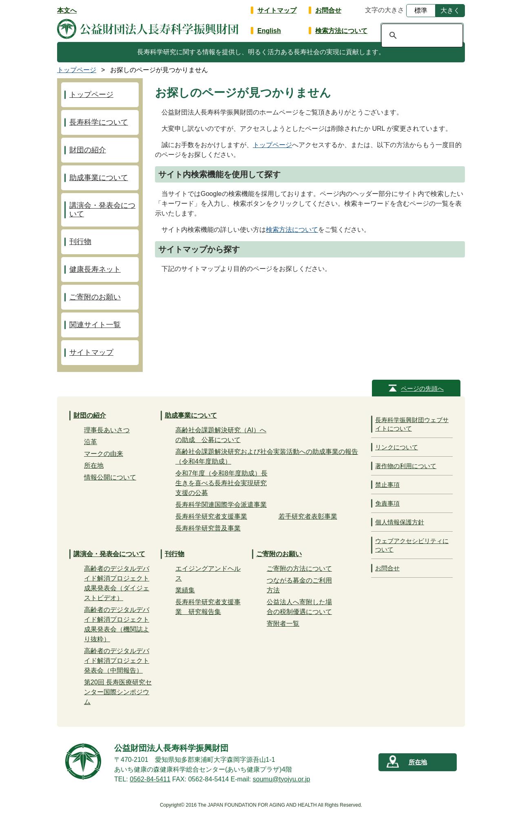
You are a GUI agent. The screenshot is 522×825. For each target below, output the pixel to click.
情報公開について (110, 477)
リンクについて (396, 447)
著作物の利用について (405, 465)
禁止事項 (387, 484)
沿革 (90, 441)
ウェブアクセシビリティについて (412, 545)
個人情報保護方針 (399, 522)
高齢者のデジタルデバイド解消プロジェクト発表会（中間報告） (116, 660)
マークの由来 (103, 453)
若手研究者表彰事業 (308, 516)
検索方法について (341, 30)
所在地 (94, 465)
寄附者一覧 (283, 623)
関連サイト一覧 (95, 325)
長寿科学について (98, 122)
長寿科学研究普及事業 (208, 528)
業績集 (185, 590)
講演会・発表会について (102, 209)
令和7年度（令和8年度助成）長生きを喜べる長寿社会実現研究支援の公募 (221, 483)
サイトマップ (276, 10)
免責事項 (387, 503)
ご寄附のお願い (95, 297)
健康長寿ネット (95, 269)
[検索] (421, 35)
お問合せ (328, 10)
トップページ (272, 144)
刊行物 (80, 242)
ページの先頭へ (422, 388)
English (269, 30)
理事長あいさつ (107, 430)
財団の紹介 (87, 150)
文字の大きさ (384, 10)
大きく (450, 10)
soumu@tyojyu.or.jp (281, 779)
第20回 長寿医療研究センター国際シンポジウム (118, 692)
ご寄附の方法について (299, 568)
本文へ (67, 10)
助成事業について (98, 178)
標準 (420, 10)
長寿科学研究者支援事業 (211, 516)
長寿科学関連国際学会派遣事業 (221, 504)
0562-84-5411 (150, 779)
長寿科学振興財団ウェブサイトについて (412, 424)
